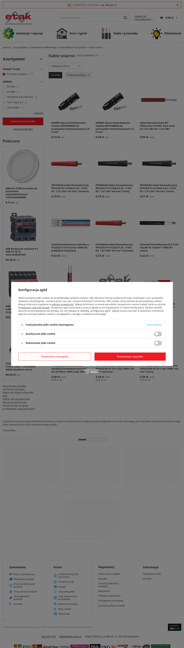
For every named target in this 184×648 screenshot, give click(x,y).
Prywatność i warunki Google (34, 307)
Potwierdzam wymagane (54, 356)
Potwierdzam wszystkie (130, 356)
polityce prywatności (63, 304)
